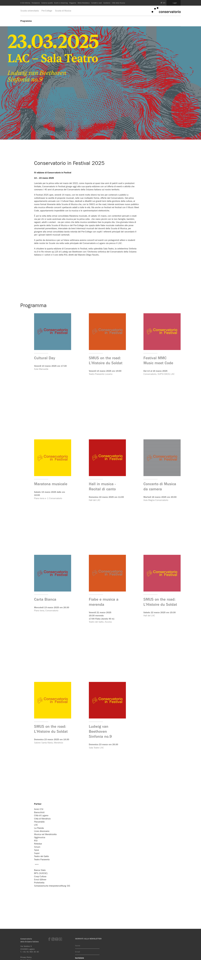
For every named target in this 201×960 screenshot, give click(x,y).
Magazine (72, 3)
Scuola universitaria (29, 10)
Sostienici (106, 3)
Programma (26, 21)
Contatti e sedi (96, 3)
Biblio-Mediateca (84, 3)
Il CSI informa (25, 3)
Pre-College (47, 10)
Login (175, 3)
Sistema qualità (47, 3)
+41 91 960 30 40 (30, 952)
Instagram (52, 939)
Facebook (49, 939)
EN (164, 3)
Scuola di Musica (63, 10)
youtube (60, 939)
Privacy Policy (26, 957)
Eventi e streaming (61, 3)
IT (161, 3)
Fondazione (36, 3)
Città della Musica (118, 3)
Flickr (56, 939)
